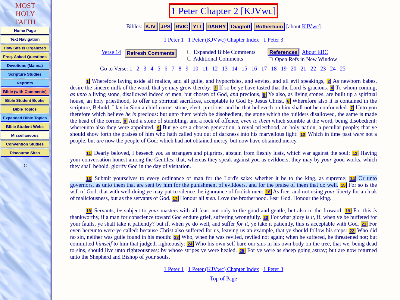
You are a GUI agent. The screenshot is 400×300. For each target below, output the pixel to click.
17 (264, 68)
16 (254, 68)
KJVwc (310, 26)
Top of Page (223, 278)
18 (274, 68)
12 (215, 68)
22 (313, 68)
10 (195, 68)
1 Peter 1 (174, 39)
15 (244, 68)
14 (234, 68)
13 (225, 68)
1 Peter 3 (273, 39)
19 (284, 68)
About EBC (315, 52)
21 (303, 68)
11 (205, 68)
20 (293, 68)
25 (343, 68)
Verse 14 (111, 52)
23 (323, 68)
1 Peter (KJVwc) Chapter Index (223, 39)
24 (333, 68)
